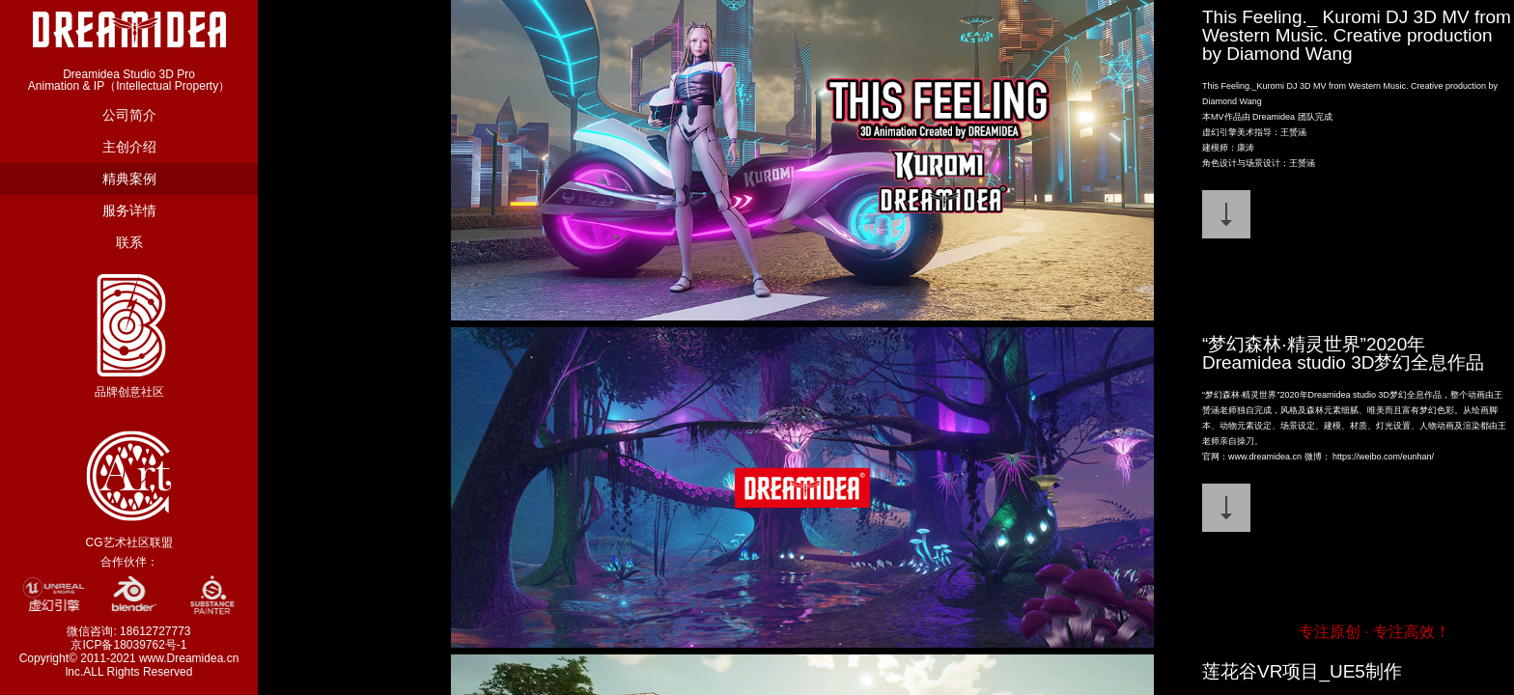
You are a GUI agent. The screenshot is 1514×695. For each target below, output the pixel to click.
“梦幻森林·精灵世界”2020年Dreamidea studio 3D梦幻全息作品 (1343, 353)
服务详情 (129, 210)
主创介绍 (129, 146)
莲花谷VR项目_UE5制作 (1302, 671)
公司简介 (129, 115)
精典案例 (129, 178)
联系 (129, 242)
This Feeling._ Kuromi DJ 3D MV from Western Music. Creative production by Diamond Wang (1356, 35)
